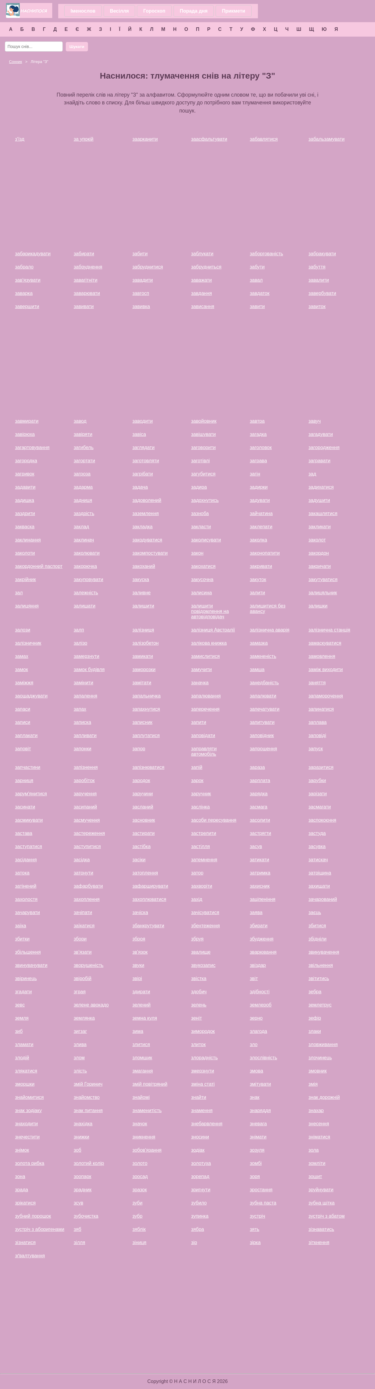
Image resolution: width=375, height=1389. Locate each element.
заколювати (87, 553)
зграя (80, 991)
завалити (319, 280)
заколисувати (206, 539)
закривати (261, 566)
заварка (24, 293)
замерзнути (86, 656)
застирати (143, 833)
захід (196, 899)
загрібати (142, 473)
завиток (317, 306)
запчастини (27, 767)
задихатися (321, 487)
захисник (260, 886)
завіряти (83, 434)
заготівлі (200, 460)
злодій (22, 1057)
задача (140, 487)
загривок (24, 473)
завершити (27, 306)
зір (194, 1242)
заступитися (87, 846)
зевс (20, 1004)
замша (257, 669)
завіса (139, 434)
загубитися (203, 473)
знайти (198, 1097)
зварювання (263, 952)
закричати (320, 566)
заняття (317, 682)
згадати (23, 991)
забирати (84, 253)
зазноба (200, 513)
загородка (26, 460)
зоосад (140, 1176)
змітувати (260, 1084)
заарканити (145, 139)
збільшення (28, 952)
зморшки (25, 1084)
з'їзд (19, 139)
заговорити (203, 447)
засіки (139, 859)
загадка (258, 434)
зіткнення (319, 1242)
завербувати (322, 293)
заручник (201, 793)
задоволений (146, 500)
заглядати (143, 447)
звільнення (321, 965)
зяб (77, 1229)
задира (199, 487)
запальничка (146, 695)
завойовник (204, 421)
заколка (258, 539)
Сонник (15, 61)
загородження (324, 447)
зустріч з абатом (327, 1216)
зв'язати (83, 952)
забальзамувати (327, 139)
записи (22, 722)
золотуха (201, 1163)
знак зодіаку (28, 1110)
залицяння (27, 605)
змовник (318, 1070)
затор (197, 872)
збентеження (205, 925)
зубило (199, 1202)
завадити (142, 280)
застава (23, 833)
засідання (26, 859)
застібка (141, 846)
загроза (82, 473)
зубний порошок (33, 1216)
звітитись (319, 978)
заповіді (317, 735)
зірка (255, 1242)
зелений (141, 1004)
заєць (315, 912)
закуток (258, 579)
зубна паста (263, 1202)
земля (22, 1018)
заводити (142, 421)
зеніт (196, 1018)
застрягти (260, 833)
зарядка (259, 793)
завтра (257, 421)
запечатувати (265, 709)
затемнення (204, 859)
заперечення (205, 709)
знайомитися (29, 1097)
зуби (137, 1202)
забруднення (88, 266)
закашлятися (323, 513)
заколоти (25, 553)
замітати (141, 682)
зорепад (200, 1176)
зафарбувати (88, 886)
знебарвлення (206, 1123)
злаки (315, 1031)
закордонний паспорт (38, 566)
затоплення (145, 872)
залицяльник (323, 592)
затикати (259, 859)
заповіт (23, 748)
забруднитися (147, 266)
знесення (319, 1123)
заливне (141, 592)
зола (314, 1150)
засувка (317, 846)
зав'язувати (28, 280)
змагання (142, 1070)
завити (257, 306)
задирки (259, 487)
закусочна (202, 579)
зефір (315, 1018)
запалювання (206, 695)
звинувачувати (31, 965)
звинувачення (324, 952)
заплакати (26, 735)
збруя (197, 938)
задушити (319, 500)
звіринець (26, 978)
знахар (316, 1110)
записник (142, 722)
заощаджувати (31, 695)
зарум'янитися (31, 793)
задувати (260, 500)
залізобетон (145, 643)
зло (254, 1044)
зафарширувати (150, 886)
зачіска (140, 912)
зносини (200, 1136)
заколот (317, 539)
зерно (256, 1018)
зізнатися (25, 1242)
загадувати (321, 434)
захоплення (87, 899)
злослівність (263, 1057)
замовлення (322, 656)
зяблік (139, 1229)
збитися (317, 925)
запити (198, 722)
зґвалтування (30, 1255)
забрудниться (206, 266)
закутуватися (323, 579)
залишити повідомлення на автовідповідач (210, 611)
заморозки (144, 669)
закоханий (143, 566)
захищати (319, 886)
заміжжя (24, 682)
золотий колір (89, 1163)
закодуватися (147, 539)
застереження (89, 833)
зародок (141, 780)
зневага (258, 1123)
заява (256, 912)
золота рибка (29, 1163)
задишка (24, 500)
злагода (258, 1031)
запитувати (262, 722)
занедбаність (264, 682)
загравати (320, 460)
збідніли (318, 938)
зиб (19, 1031)
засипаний (85, 806)
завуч (315, 421)
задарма (83, 487)
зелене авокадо (91, 1004)
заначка (200, 682)
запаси (22, 709)
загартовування (32, 447)
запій (196, 767)
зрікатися (25, 1202)
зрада (21, 1189)
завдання (201, 293)
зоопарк (82, 1176)
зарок (197, 780)
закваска (25, 526)
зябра (197, 1229)
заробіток (84, 780)
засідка (82, 859)
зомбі (256, 1163)
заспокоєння (322, 820)
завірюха (25, 434)
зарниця (24, 780)
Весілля (119, 11)
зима (137, 1031)
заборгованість (266, 253)
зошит (315, 1176)
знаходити (26, 1123)
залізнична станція (329, 629)
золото (139, 1163)
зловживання (323, 1044)
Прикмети (233, 11)
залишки (318, 605)
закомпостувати (150, 553)
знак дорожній (324, 1097)
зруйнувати (321, 1189)
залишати (84, 605)
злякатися (26, 1070)
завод (80, 421)
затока (22, 872)
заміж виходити (326, 669)
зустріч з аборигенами (39, 1229)
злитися (141, 1044)
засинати (25, 806)
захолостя (26, 899)
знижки (81, 1136)
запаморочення (326, 695)
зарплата (260, 780)
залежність (86, 592)
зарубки (317, 780)
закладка (142, 526)
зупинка (200, 1216)
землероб (260, 1004)
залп (79, 629)
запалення (85, 695)
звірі (137, 978)
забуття (317, 266)
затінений (25, 886)
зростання (261, 1189)
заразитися (321, 767)
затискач (318, 859)
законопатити (265, 553)
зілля (79, 1242)
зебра (315, 991)
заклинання (28, 539)
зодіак (198, 1150)
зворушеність (89, 965)
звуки (138, 965)
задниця (83, 500)
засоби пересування (214, 820)
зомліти (317, 1163)
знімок (22, 1150)
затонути (83, 872)
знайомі (141, 1097)
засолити (260, 820)
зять (254, 1229)
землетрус (320, 1004)
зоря (255, 1176)
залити (257, 592)
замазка (259, 643)
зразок (139, 1189)
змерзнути (202, 1070)
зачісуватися (205, 912)
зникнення (143, 1136)
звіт (254, 978)
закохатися (203, 566)
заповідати (203, 735)
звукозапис (203, 965)
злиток (198, 1044)
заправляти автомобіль (204, 751)
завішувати (203, 434)
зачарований (323, 899)
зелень (199, 1004)
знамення (202, 1110)
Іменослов (83, 11)
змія (313, 1084)
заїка (20, 925)
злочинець (320, 1057)
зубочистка (86, 1216)
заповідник (262, 735)
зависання (202, 306)
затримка (260, 872)
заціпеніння (262, 899)
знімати (258, 1136)
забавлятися (264, 139)
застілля (200, 846)
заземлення (145, 513)
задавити (25, 487)
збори (80, 938)
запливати (85, 735)
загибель (84, 447)
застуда (317, 833)
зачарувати (27, 912)
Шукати (76, 46)
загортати (84, 460)
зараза (257, 767)
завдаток (259, 293)
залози (22, 629)
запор (138, 748)
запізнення (86, 767)
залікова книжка (209, 643)
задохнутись (205, 500)
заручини (142, 793)
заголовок (261, 447)
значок (139, 1123)
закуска (140, 579)
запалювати (263, 695)
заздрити (25, 513)
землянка (84, 1018)
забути (257, 266)
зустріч (257, 1216)
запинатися (321, 709)
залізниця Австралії (213, 629)
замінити (83, 682)
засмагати (320, 806)
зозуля (257, 1150)
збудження (262, 938)
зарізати (318, 793)
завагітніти (86, 280)
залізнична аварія (269, 629)
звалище (201, 952)
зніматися (319, 1136)
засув (256, 846)
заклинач (84, 539)
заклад (81, 526)
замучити (201, 669)
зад (312, 473)
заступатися (28, 846)
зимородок (203, 1031)
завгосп (140, 293)
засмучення (87, 820)
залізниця (143, 629)
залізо (80, 643)
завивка (141, 306)
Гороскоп (154, 11)
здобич (199, 991)
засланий (142, 806)
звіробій (83, 978)
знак (254, 1097)
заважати (201, 280)
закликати (320, 526)
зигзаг (80, 1031)
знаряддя (260, 1110)
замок (21, 669)
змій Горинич (88, 1084)
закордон (319, 553)
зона (20, 1176)
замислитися (205, 656)
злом (79, 1057)
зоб (77, 1150)
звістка (199, 978)
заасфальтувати (209, 139)
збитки (22, 938)
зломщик (142, 1057)
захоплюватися (149, 899)
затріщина (320, 872)
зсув (78, 1202)
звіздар (258, 965)
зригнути (200, 1189)
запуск (316, 748)
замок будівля (89, 669)
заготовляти (145, 460)
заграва (258, 460)
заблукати (202, 253)
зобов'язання (147, 1150)
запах (80, 709)
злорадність (204, 1057)
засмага (259, 806)
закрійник (25, 579)
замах (21, 656)
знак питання (88, 1110)
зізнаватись (321, 1229)
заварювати (87, 293)
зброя (138, 938)
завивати (84, 306)
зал (19, 592)
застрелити (203, 833)
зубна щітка (322, 1202)
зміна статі (203, 1084)
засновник (143, 820)
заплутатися (146, 735)
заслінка (200, 806)
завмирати (26, 421)
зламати (24, 1044)
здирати (141, 991)
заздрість (84, 513)
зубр (137, 1216)
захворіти (201, 886)
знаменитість (147, 1110)
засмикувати (29, 820)
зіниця (139, 1242)
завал (256, 280)
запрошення (263, 748)
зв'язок (140, 952)
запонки (83, 748)
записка (82, 722)
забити (140, 253)
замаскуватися (325, 643)
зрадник (83, 1189)
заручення (85, 793)
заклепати (261, 526)
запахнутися (146, 709)
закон (197, 553)
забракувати (322, 253)
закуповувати (88, 579)
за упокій (84, 139)
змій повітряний (149, 1084)
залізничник (28, 643)
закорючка (85, 566)
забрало (24, 266)
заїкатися (84, 925)
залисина (201, 592)
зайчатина (261, 513)
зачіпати (83, 912)
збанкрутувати (148, 925)
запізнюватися (148, 767)
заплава (318, 722)
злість (80, 1070)
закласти (201, 526)
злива (80, 1044)
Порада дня (194, 11)
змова (256, 1070)
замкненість (263, 656)
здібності (260, 991)
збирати (259, 925)
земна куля (144, 1018)
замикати (142, 656)
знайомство (87, 1097)
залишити (143, 605)
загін (255, 473)
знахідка (83, 1123)
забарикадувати (32, 253)
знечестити (27, 1136)
